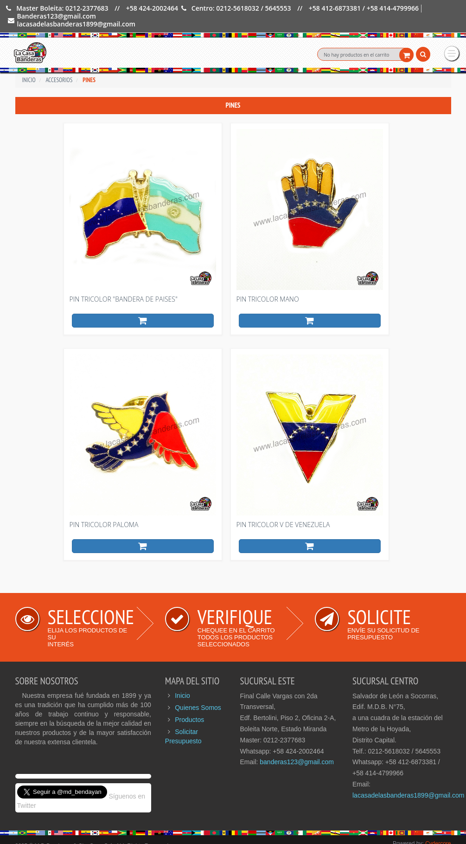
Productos (189, 706)
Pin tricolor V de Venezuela (283, 511)
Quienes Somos (198, 694)
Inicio (182, 682)
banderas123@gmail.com (297, 749)
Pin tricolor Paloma (104, 511)
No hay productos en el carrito (356, 55)
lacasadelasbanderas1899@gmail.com (408, 782)
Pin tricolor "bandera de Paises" (124, 286)
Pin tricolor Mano (267, 286)
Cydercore (438, 830)
